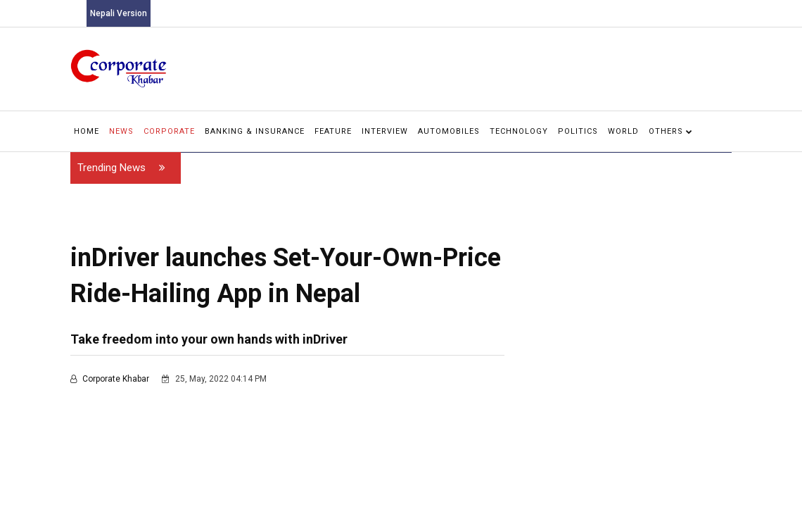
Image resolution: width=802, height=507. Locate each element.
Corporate (169, 131)
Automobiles (449, 131)
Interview (385, 131)
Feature (333, 131)
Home (86, 131)
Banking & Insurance (255, 131)
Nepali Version (118, 13)
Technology (519, 131)
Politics (578, 131)
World (623, 131)
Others (671, 131)
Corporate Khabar (110, 379)
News (121, 131)
